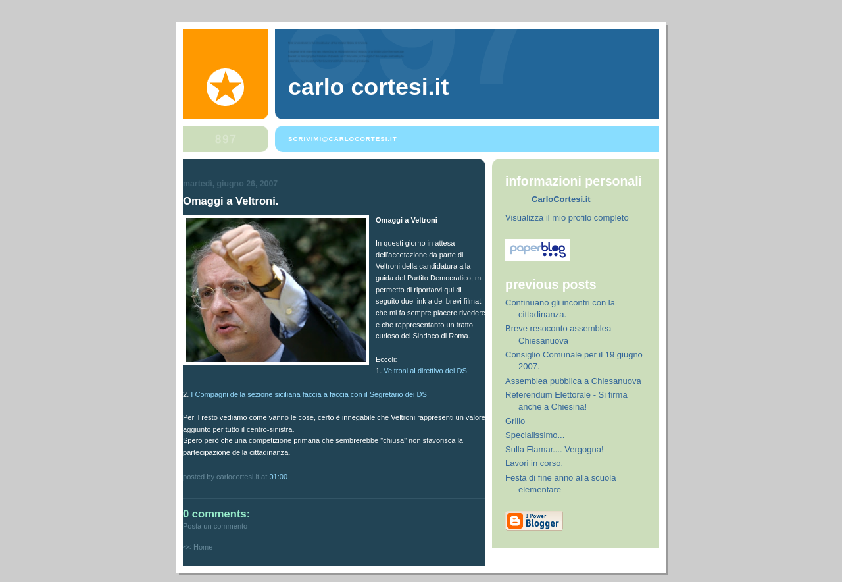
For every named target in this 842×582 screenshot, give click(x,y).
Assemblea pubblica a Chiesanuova (573, 381)
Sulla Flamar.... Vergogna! (554, 449)
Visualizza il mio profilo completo (567, 218)
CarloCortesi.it (561, 199)
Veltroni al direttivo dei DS (425, 371)
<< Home (197, 547)
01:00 (278, 477)
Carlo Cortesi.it (368, 87)
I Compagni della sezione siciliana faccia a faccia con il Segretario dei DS (309, 394)
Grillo (515, 421)
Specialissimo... (534, 435)
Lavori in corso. (534, 463)
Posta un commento (215, 526)
